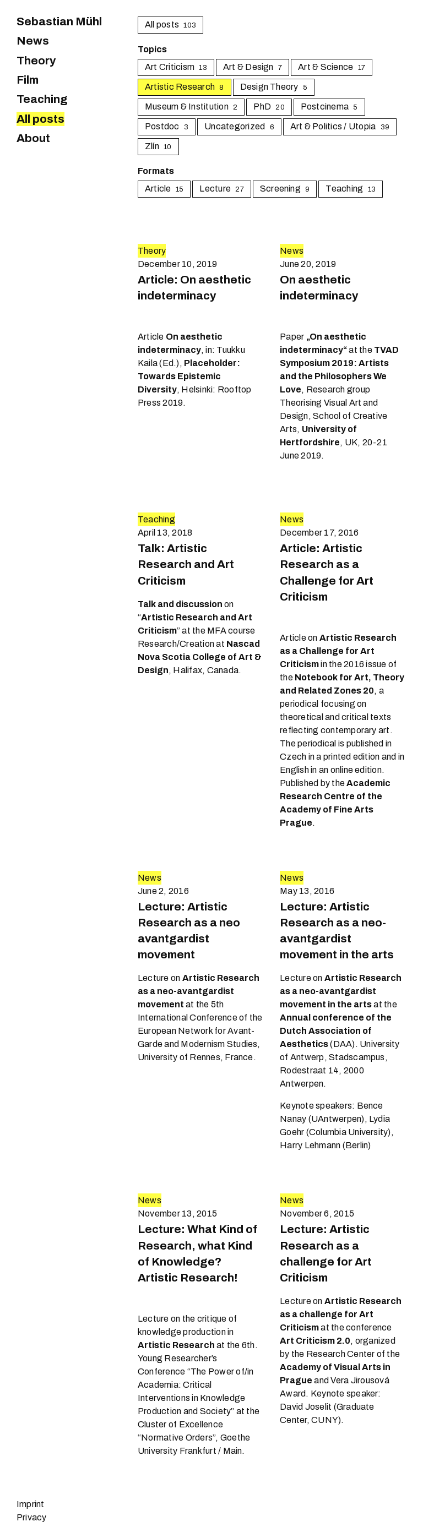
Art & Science (331, 67)
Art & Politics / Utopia (339, 126)
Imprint (31, 1504)
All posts (40, 119)
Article (164, 188)
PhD (268, 106)
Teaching (42, 99)
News (33, 41)
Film (28, 80)
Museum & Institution (191, 106)
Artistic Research (184, 86)
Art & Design (252, 67)
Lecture (221, 188)
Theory (36, 60)
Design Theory (274, 86)
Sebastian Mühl (59, 21)
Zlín (158, 146)
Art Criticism (176, 67)
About (33, 138)
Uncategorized (239, 126)
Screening (285, 188)
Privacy (32, 1517)
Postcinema (329, 106)
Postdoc (166, 126)
